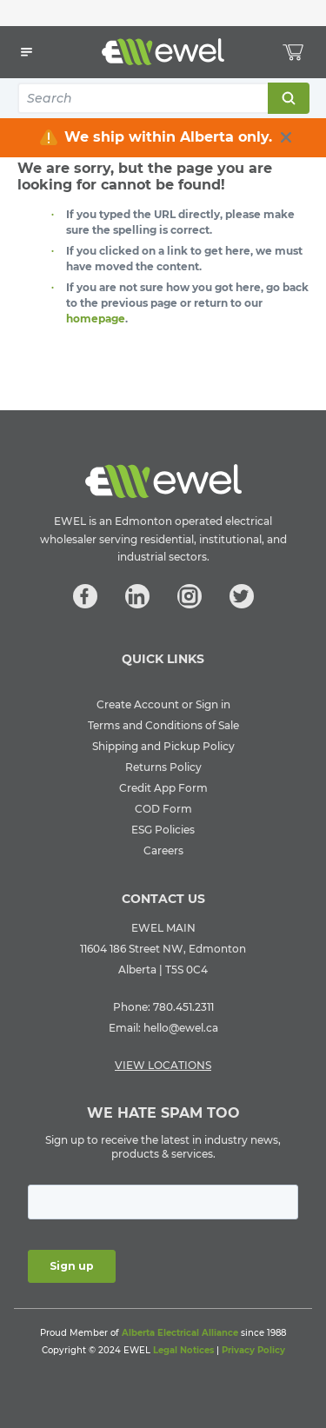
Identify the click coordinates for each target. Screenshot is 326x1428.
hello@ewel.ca (180, 1027)
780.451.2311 (183, 1006)
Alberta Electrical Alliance (180, 1332)
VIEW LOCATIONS (163, 1065)
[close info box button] (286, 137)
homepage (95, 318)
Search (288, 98)
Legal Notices (183, 1350)
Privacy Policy (253, 1350)
